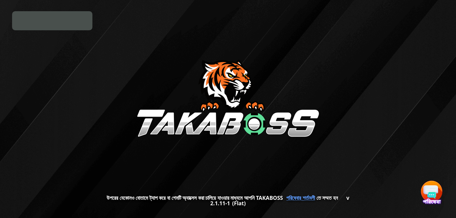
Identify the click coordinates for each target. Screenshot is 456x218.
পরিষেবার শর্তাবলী (300, 198)
